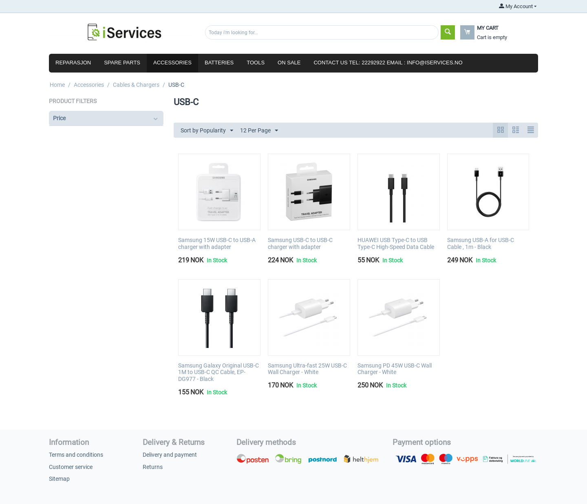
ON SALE (289, 62)
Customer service (71, 467)
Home (57, 84)
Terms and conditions (76, 454)
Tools (256, 62)
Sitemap (59, 478)
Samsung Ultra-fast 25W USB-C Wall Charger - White (307, 369)
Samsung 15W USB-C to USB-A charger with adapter (217, 243)
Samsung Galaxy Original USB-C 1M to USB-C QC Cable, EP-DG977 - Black (218, 372)
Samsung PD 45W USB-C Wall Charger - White (394, 369)
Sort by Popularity (207, 131)
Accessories (172, 62)
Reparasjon (73, 62)
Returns (153, 467)
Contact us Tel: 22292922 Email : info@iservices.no (387, 62)
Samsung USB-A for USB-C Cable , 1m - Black (480, 243)
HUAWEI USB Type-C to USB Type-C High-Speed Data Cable (395, 243)
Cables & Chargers (136, 84)
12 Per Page (259, 131)
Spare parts (122, 62)
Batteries (219, 62)
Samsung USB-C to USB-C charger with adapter (300, 243)
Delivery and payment (170, 454)
